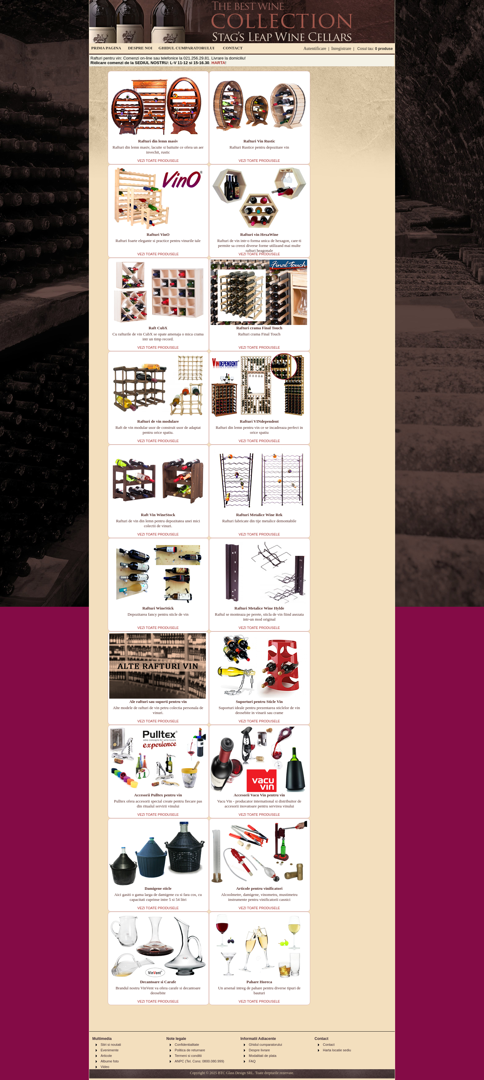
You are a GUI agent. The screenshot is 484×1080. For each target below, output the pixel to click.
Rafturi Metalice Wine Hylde (259, 608)
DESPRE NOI (140, 48)
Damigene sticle (157, 888)
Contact (329, 1044)
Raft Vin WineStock (158, 514)
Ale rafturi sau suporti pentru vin (158, 701)
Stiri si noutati (111, 1044)
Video (105, 1067)
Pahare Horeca (259, 981)
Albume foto (110, 1061)
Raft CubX (157, 328)
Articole (106, 1055)
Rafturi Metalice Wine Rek (259, 514)
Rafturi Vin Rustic (259, 141)
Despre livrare (259, 1050)
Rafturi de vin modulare (158, 421)
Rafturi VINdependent (259, 421)
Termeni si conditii (188, 1055)
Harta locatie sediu (337, 1050)
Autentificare (314, 48)
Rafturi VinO (158, 234)
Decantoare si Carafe (158, 981)
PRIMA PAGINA (106, 48)
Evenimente (110, 1050)
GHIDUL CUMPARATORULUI (187, 48)
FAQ (252, 1061)
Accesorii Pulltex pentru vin (158, 795)
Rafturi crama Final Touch (259, 328)
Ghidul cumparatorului (265, 1044)
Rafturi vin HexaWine (259, 234)
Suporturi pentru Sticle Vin (259, 701)
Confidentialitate (187, 1044)
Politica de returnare (190, 1050)
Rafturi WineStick (158, 608)
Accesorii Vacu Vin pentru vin (259, 795)
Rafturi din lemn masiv (158, 141)
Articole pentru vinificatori (259, 888)
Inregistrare (341, 48)
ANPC (179, 1061)
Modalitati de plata (262, 1055)
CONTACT (233, 48)
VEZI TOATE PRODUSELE (158, 160)
